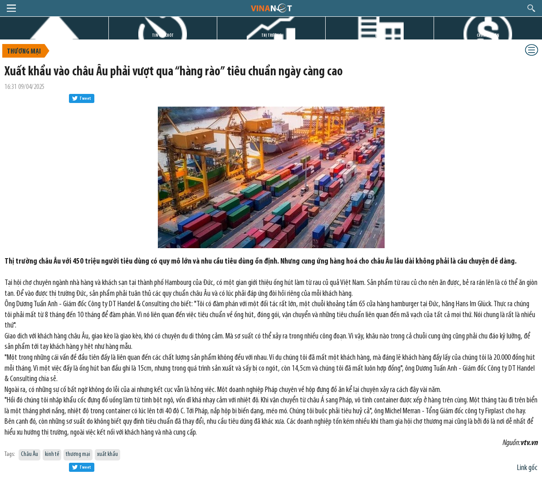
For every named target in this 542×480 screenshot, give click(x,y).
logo (271, 7)
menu (11, 8)
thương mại (78, 454)
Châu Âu (29, 454)
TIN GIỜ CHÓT (163, 36)
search (531, 8)
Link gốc (527, 468)
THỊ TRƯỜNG (271, 36)
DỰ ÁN (379, 36)
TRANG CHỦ (54, 36)
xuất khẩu (107, 454)
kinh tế (52, 454)
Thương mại (24, 51)
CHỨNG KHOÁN (488, 36)
